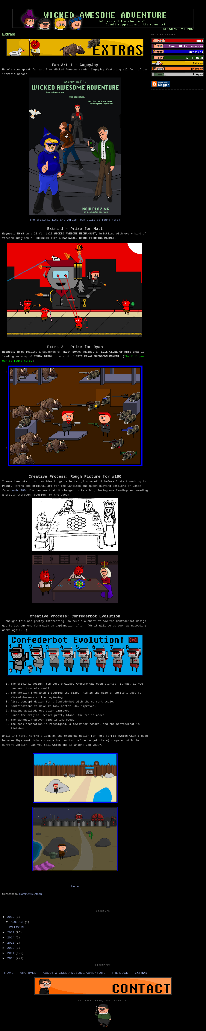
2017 (11, 932)
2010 (11, 958)
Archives (28, 972)
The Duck (120, 972)
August (18, 922)
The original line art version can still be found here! (75, 220)
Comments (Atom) (30, 894)
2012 (11, 947)
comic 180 (18, 490)
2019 (11, 916)
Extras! (8, 34)
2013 (11, 942)
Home (75, 886)
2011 (11, 953)
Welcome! (17, 927)
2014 (11, 937)
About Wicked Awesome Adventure (74, 972)
